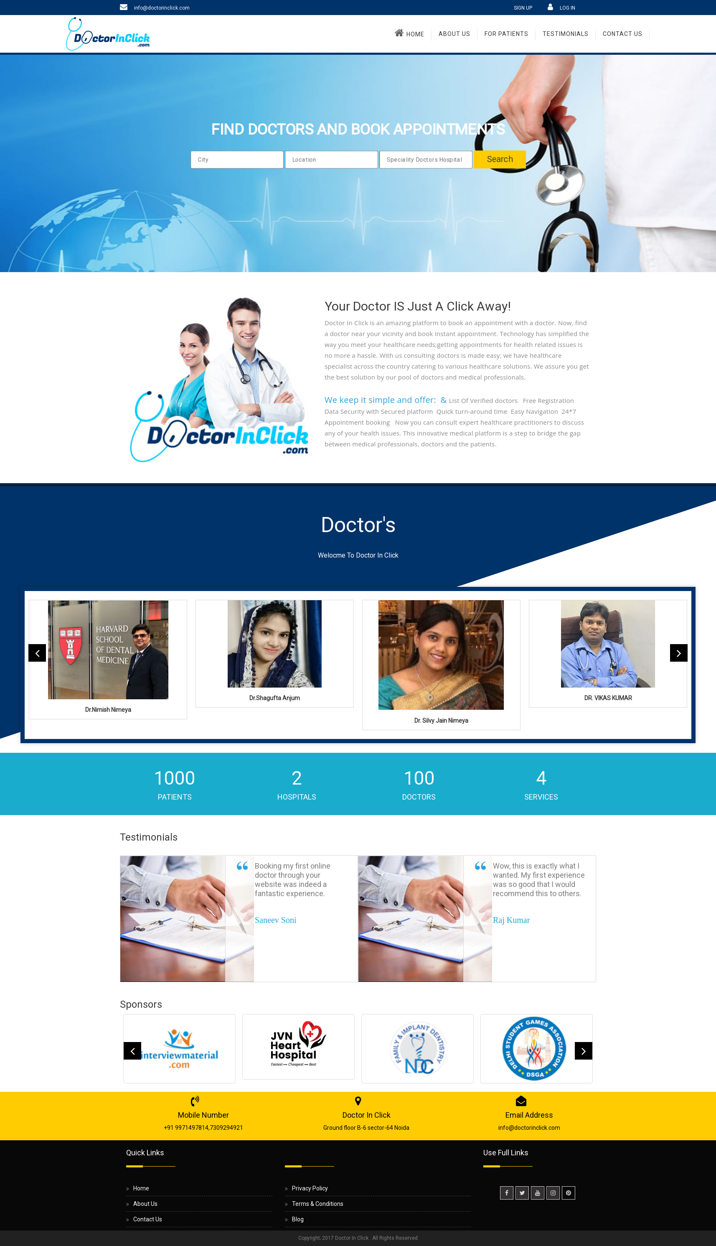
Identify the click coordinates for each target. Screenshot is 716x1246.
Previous (37, 653)
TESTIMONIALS (566, 34)
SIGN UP (523, 8)
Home (409, 33)
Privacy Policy (310, 1188)
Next (679, 653)
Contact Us (622, 34)
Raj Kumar (511, 920)
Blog (298, 1219)
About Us (454, 34)
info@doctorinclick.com (162, 8)
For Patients (506, 34)
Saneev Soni (275, 920)
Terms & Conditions (317, 1203)
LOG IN (567, 8)
